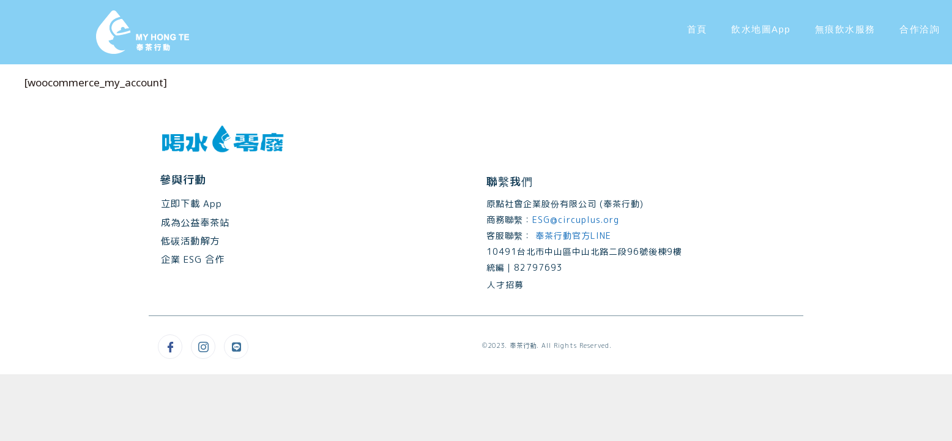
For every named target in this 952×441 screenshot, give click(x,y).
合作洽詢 (919, 29)
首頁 (697, 29)
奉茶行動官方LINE (571, 235)
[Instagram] (203, 346)
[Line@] (236, 346)
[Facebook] (170, 346)
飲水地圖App (760, 29)
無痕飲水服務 (845, 29)
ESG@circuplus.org (575, 219)
